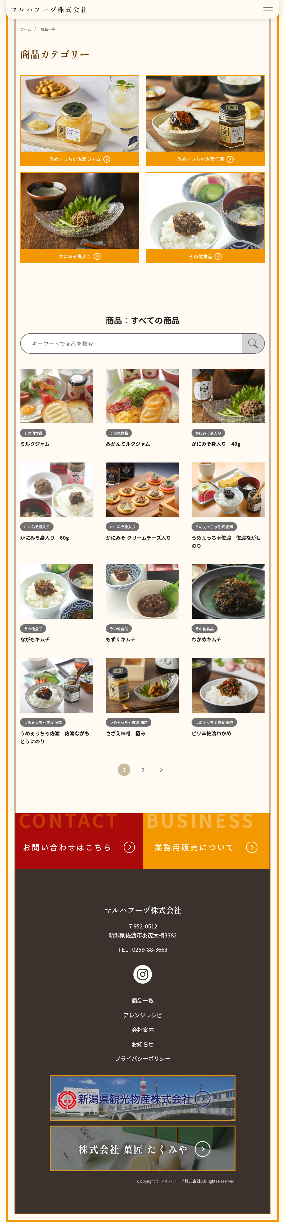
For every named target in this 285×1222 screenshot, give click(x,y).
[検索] (253, 343)
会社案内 (143, 1029)
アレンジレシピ (142, 1015)
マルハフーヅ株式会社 (50, 9)
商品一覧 (143, 1000)
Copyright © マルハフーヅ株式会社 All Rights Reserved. (186, 1181)
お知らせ (143, 1044)
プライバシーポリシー (143, 1058)
